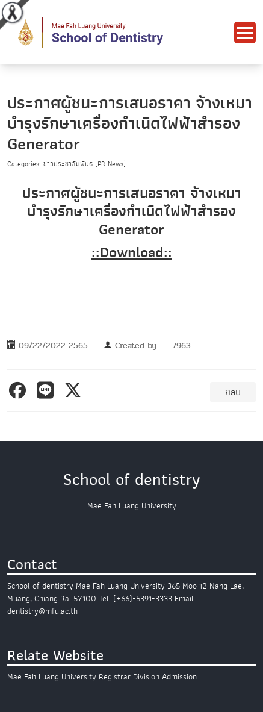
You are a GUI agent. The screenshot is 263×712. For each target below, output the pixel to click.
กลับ (233, 392)
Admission (179, 676)
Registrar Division (129, 676)
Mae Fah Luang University (51, 676)
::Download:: (131, 252)
